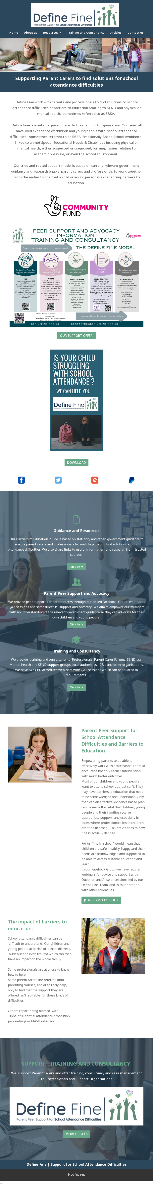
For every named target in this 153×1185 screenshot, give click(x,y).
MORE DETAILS (77, 1134)
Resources (52, 32)
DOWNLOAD (76, 462)
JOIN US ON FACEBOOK (101, 900)
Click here (76, 567)
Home (13, 32)
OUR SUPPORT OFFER (76, 335)
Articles (116, 32)
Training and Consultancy (85, 32)
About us (30, 32)
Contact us (136, 32)
